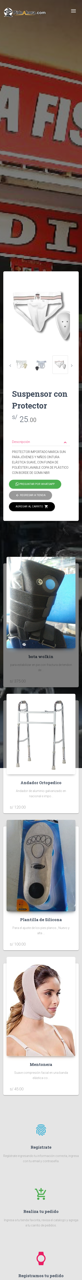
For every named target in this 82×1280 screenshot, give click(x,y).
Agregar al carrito (32, 507)
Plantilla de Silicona (41, 919)
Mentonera (41, 1064)
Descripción (40, 442)
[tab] (41, 438)
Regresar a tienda (30, 495)
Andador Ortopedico (41, 782)
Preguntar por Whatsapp (35, 484)
